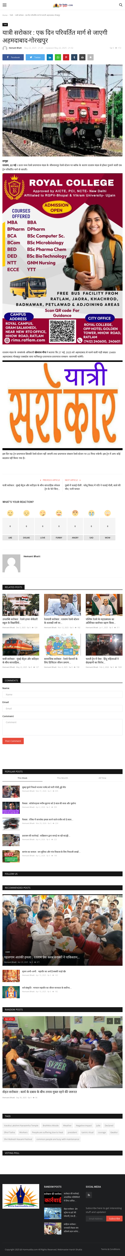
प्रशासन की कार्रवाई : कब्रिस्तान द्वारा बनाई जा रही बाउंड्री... (46, 835)
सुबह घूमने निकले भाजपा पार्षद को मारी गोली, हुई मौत (44, 787)
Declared (109, 1125)
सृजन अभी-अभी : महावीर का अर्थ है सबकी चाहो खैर (44, 971)
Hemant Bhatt (12, 48)
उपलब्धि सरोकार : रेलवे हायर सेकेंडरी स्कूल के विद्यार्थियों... (20, 621)
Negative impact (84, 1125)
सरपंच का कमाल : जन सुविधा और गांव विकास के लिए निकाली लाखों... (51, 852)
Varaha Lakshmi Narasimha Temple (21, 1125)
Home (4, 15)
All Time (102, 777)
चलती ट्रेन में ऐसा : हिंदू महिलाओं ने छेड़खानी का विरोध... (102, 660)
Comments (11, 680)
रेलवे (11, 15)
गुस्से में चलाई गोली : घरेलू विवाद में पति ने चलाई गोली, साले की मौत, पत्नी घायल (93, 487)
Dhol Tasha (9, 1132)
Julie (98, 1125)
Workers (23, 1132)
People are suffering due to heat (47, 1132)
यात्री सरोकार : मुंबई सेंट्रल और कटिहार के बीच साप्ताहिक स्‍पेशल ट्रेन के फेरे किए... (31, 487)
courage (102, 1132)
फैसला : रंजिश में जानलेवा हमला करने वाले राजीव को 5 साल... (47, 819)
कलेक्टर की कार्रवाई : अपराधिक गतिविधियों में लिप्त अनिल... (72, 1197)
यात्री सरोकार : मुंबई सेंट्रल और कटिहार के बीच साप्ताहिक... (20, 660)
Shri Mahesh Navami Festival (18, 1139)
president (72, 1132)
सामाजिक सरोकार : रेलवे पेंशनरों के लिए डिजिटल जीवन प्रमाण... (60, 660)
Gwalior (114, 1132)
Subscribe (114, 1218)
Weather (67, 1125)
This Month (62, 777)
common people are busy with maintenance (57, 1139)
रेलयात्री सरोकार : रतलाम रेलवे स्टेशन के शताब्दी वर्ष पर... (61, 621)
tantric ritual (87, 1132)
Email (5, 702)
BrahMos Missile (51, 1125)
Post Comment (13, 741)
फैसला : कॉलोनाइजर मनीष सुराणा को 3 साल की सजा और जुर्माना (49, 803)
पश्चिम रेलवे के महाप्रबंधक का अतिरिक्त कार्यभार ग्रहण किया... (101, 621)
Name (5, 688)
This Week (22, 777)
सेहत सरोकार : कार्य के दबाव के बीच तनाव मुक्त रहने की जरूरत (39, 1092)
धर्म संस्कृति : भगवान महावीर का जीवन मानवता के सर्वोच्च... (47, 987)
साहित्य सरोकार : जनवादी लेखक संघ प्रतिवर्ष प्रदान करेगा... (72, 1228)
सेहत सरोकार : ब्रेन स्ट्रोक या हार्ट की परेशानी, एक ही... (70, 1212)
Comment (8, 716)
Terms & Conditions (110, 1249)
